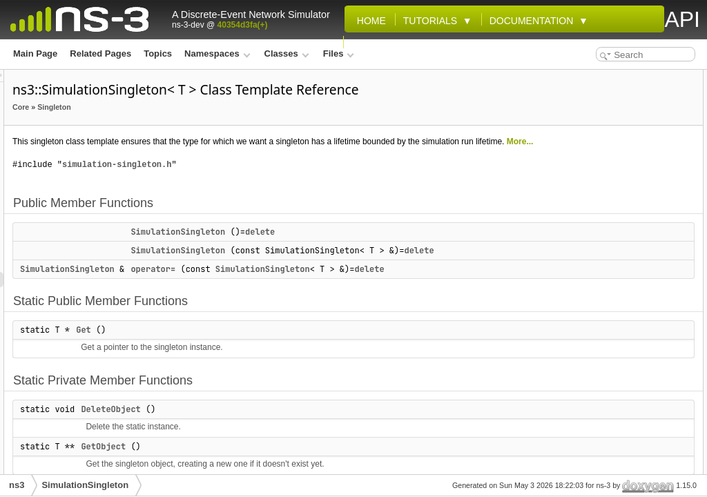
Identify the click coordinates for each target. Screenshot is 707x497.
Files (338, 53)
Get (256, 394)
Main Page (35, 53)
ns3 (16, 485)
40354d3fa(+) (242, 25)
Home (368, 20)
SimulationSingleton (350, 266)
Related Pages (100, 53)
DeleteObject (589, 183)
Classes (286, 53)
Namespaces (217, 53)
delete (432, 266)
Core (193, 126)
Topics (158, 53)
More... (371, 176)
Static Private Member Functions (617, 168)
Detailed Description (593, 214)
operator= (325, 318)
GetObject (583, 199)
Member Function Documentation (619, 275)
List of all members (590, 350)
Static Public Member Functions (616, 138)
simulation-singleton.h (289, 199)
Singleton (227, 126)
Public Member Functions (603, 77)
